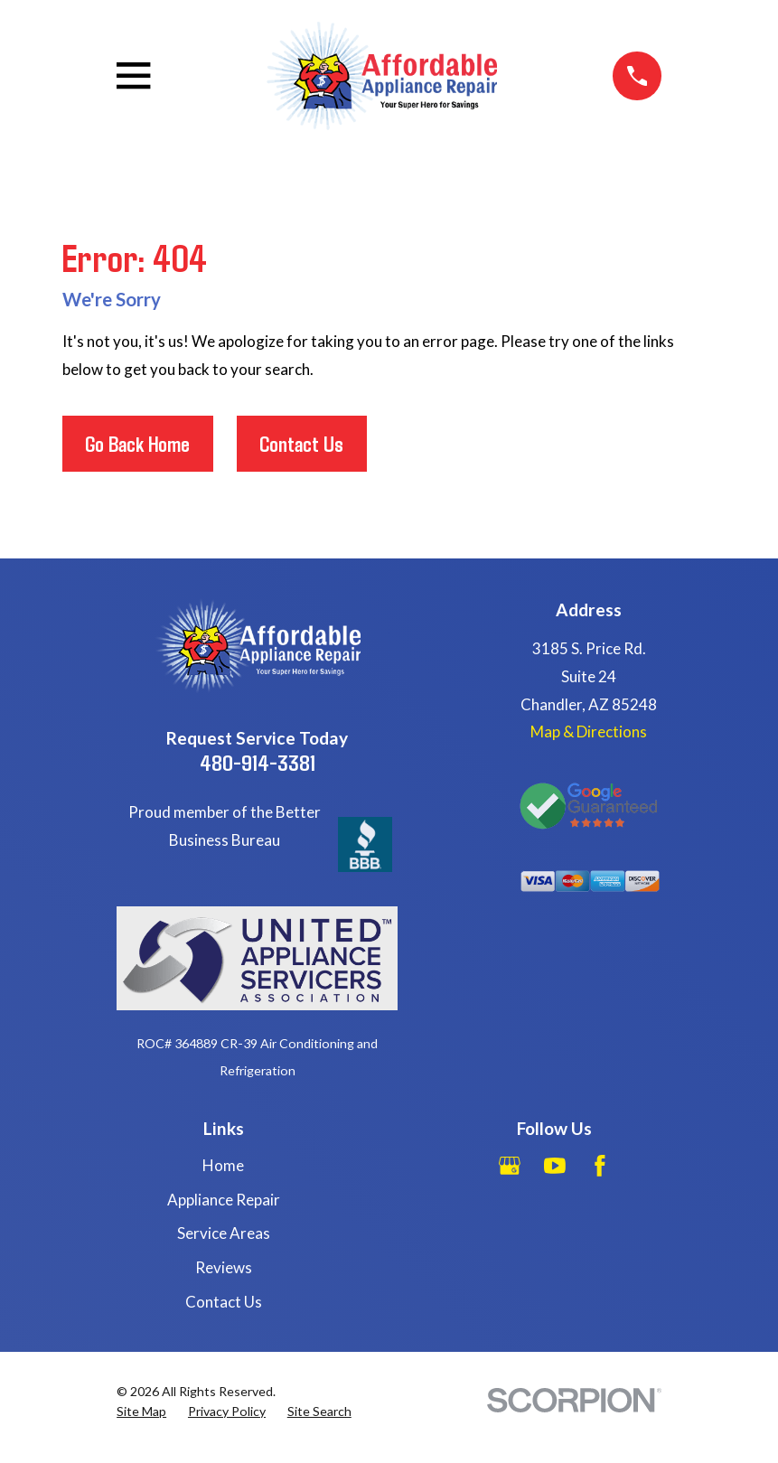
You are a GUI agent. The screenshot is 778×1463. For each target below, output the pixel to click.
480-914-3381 (257, 761)
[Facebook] (600, 1166)
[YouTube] (555, 1166)
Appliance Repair (223, 1199)
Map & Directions (588, 731)
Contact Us (301, 443)
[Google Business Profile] (509, 1166)
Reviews (223, 1267)
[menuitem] (141, 1411)
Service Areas (223, 1233)
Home (223, 1165)
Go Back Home (137, 443)
